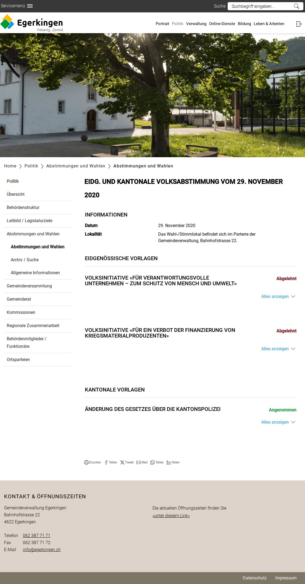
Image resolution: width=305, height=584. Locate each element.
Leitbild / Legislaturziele (29, 220)
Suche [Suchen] (296, 6)
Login (300, 24)
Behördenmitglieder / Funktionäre (27, 342)
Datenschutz (255, 577)
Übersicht (16, 194)
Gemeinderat (19, 299)
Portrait (162, 23)
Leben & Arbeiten (269, 23)
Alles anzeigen (275, 296)
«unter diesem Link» (171, 515)
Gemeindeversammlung (29, 285)
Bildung (244, 23)
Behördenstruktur (23, 207)
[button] (92, 462)
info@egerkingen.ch (42, 549)
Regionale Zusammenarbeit (33, 325)
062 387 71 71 (36, 535)
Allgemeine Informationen (35, 272)
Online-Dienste (222, 23)
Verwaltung (196, 23)
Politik (177, 23)
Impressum (286, 577)
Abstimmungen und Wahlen (33, 233)
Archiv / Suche (25, 259)
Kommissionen (21, 312)
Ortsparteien (18, 359)
